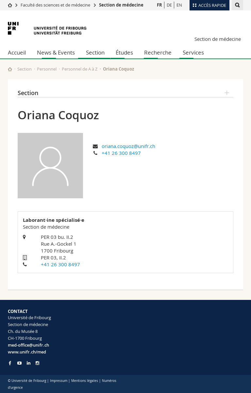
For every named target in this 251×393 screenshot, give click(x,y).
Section (95, 52)
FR (159, 5)
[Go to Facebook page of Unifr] (10, 363)
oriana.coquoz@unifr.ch (128, 146)
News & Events (56, 52)
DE (169, 5)
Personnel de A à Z (79, 69)
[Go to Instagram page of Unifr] (37, 363)
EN (179, 5)
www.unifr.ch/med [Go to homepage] (27, 352)
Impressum (58, 381)
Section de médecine (121, 5)
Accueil (17, 52)
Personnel (47, 69)
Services (193, 52)
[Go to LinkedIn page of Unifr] (28, 363)
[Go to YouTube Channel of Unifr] (19, 363)
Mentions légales (84, 381)
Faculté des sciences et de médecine (55, 5)
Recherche (158, 52)
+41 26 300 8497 (121, 153)
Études (124, 52)
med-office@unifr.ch (28, 345)
